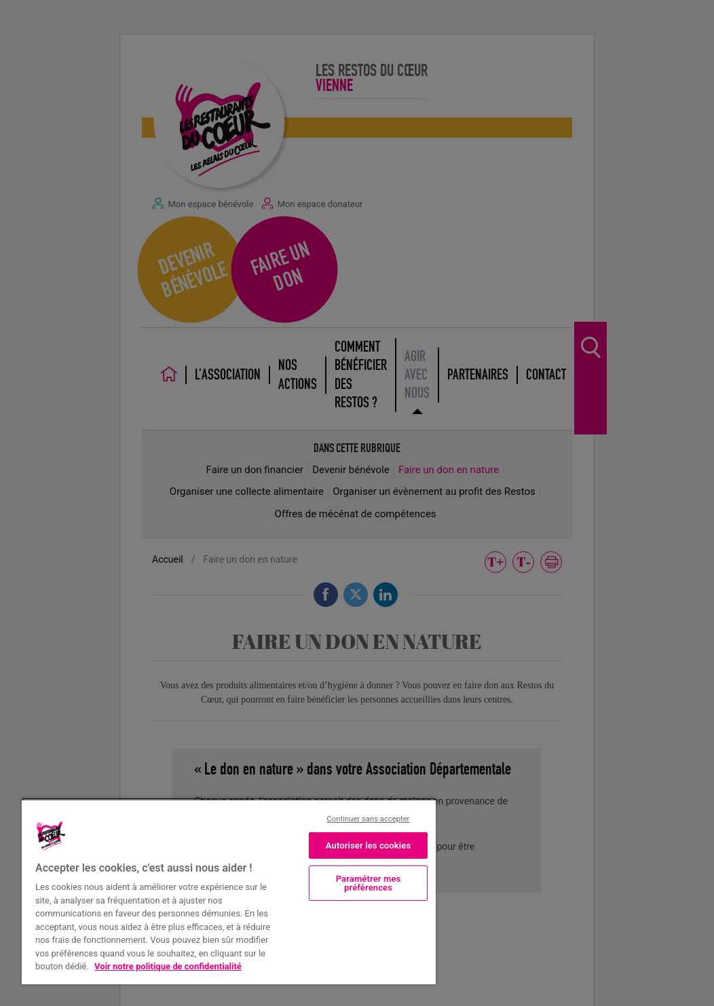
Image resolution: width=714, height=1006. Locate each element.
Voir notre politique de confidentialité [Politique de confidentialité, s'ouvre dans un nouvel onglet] (168, 966)
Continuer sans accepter (368, 819)
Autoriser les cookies (368, 845)
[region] (229, 891)
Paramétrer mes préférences (368, 883)
